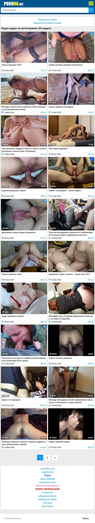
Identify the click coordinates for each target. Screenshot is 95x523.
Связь (85, 518)
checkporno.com (47, 482)
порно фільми (47, 479)
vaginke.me (47, 472)
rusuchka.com (47, 468)
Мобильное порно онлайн (47, 23)
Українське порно (47, 19)
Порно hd (47, 492)
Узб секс (47, 502)
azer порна (47, 506)
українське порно (47, 499)
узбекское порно (47, 496)
